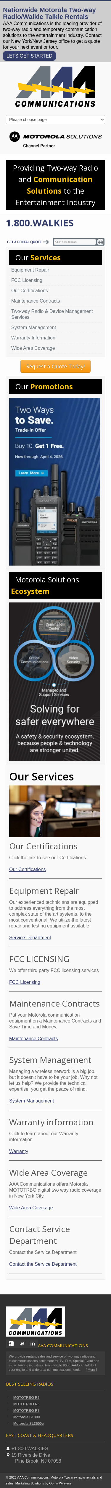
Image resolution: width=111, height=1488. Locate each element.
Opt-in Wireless (60, 1483)
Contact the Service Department (43, 1264)
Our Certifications (29, 290)
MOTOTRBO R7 (26, 1411)
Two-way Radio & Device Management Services (52, 314)
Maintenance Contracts (35, 300)
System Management (33, 327)
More (91, 1369)
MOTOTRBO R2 (26, 1398)
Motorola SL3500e (28, 1424)
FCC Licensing (26, 280)
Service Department (30, 937)
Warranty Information (33, 337)
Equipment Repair (30, 269)
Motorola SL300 (26, 1417)
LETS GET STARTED (29, 55)
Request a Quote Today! (55, 366)
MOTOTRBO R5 (26, 1404)
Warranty (18, 1151)
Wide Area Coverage (33, 348)
